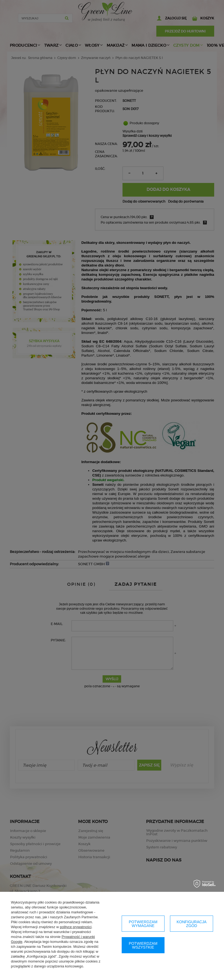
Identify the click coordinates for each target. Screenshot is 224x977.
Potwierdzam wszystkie (143, 945)
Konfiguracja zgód (192, 924)
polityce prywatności (75, 927)
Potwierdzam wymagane (143, 924)
